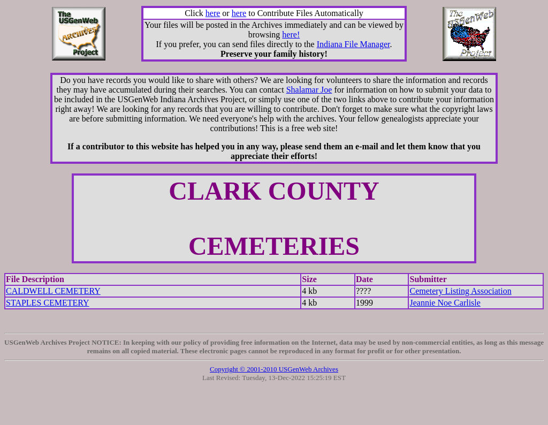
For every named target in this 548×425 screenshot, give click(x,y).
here (213, 13)
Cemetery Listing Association (460, 290)
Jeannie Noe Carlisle (444, 302)
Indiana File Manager (353, 44)
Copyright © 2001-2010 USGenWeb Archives (274, 369)
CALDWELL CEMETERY (53, 290)
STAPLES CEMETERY (47, 302)
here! (291, 34)
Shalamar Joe (309, 89)
